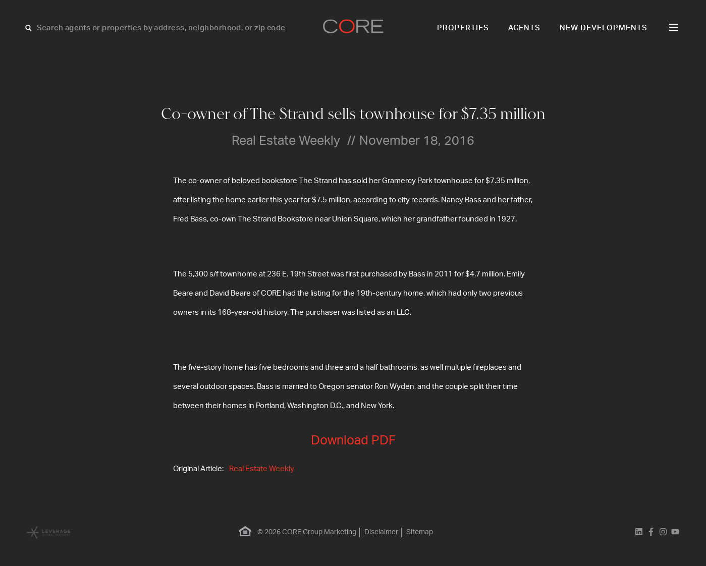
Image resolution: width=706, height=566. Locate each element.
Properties (463, 28)
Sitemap (419, 532)
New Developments (603, 28)
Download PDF (353, 440)
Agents (524, 28)
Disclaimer (381, 532)
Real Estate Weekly (261, 469)
